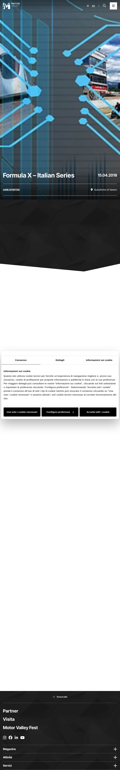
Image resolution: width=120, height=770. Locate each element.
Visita (9, 719)
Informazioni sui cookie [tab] (99, 360)
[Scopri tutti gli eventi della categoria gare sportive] (11, 189)
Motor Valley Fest (20, 727)
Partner (10, 711)
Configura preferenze (60, 412)
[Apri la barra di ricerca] (104, 6)
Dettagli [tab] (60, 360)
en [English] (93, 6)
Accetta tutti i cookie (98, 412)
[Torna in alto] (60, 697)
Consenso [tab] (21, 360)
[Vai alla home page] (11, 6)
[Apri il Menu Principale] (113, 6)
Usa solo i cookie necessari (22, 412)
